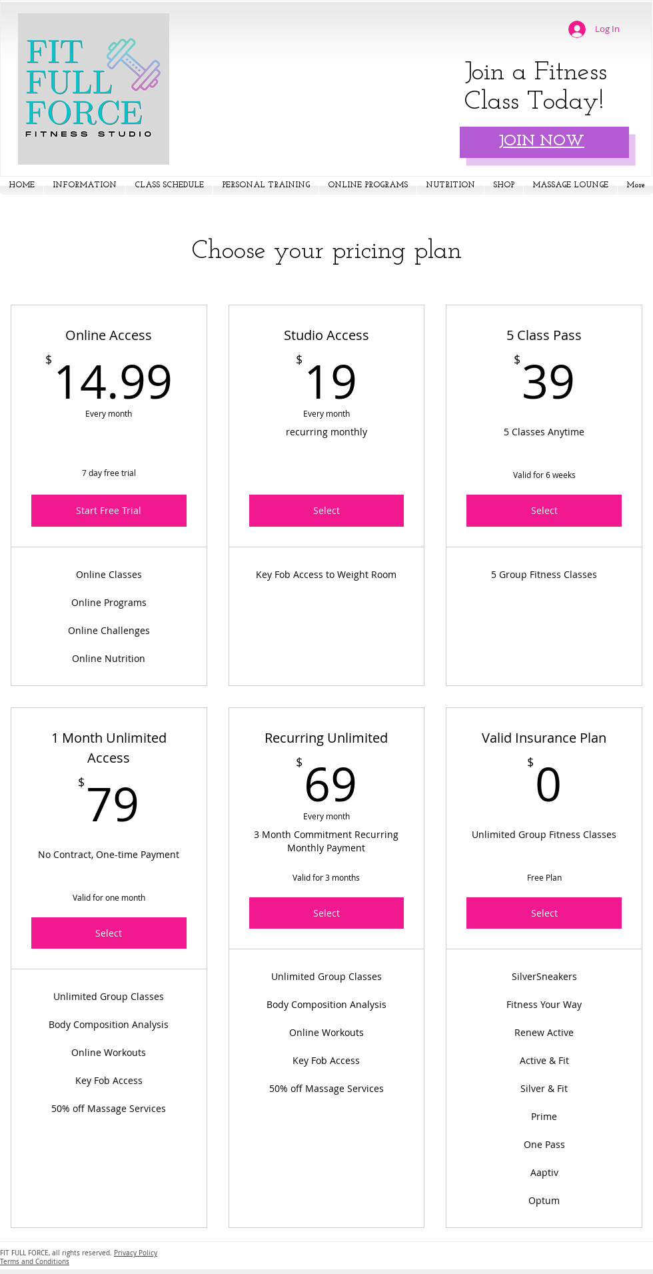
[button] (84, 186)
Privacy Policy (135, 1253)
